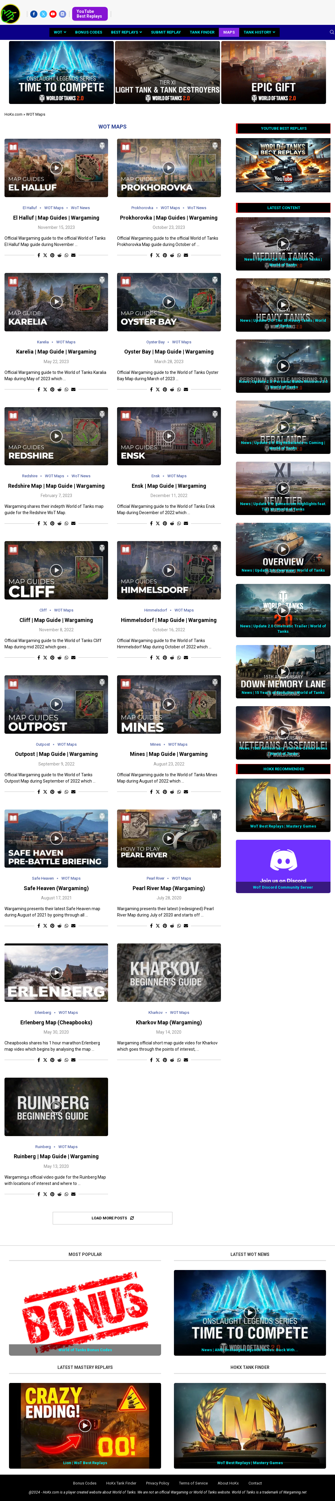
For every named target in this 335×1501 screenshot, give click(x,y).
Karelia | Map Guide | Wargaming (56, 351)
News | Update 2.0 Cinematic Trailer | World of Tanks (283, 629)
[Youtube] (53, 14)
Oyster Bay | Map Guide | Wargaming (169, 351)
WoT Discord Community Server (283, 887)
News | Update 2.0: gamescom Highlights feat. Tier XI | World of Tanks (283, 506)
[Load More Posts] (112, 1218)
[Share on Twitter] (45, 255)
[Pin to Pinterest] (52, 255)
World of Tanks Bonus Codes (85, 1350)
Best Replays (124, 32)
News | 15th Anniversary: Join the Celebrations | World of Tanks (283, 751)
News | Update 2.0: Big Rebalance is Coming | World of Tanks (283, 445)
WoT (58, 32)
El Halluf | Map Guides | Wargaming (56, 218)
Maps (229, 32)
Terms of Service (193, 1483)
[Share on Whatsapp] (66, 255)
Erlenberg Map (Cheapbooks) (56, 1022)
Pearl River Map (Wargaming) (169, 888)
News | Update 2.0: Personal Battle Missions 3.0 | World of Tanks (283, 384)
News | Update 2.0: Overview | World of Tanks (283, 570)
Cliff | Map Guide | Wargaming (56, 620)
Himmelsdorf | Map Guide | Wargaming (169, 620)
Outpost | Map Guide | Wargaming (56, 754)
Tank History (257, 32)
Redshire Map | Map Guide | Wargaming (56, 486)
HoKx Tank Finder (121, 1483)
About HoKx (228, 1483)
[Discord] (62, 14)
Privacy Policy (157, 1483)
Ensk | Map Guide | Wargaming (169, 486)
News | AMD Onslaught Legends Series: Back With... (249, 1350)
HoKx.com (13, 114)
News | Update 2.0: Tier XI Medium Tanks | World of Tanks (283, 262)
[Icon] (56, 168)
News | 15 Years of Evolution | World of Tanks (283, 692)
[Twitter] (43, 14)
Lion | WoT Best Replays (85, 1463)
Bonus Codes (88, 32)
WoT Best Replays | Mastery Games (283, 826)
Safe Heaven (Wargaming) (56, 888)
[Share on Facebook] (38, 255)
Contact (255, 1483)
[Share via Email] (73, 255)
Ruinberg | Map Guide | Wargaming (56, 1156)
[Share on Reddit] (59, 255)
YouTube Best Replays (89, 14)
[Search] (332, 32)
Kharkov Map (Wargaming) (169, 1022)
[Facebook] (33, 14)
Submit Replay (166, 32)
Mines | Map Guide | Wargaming (169, 754)
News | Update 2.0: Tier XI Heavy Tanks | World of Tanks (283, 323)
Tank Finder (202, 32)
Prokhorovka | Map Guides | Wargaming (169, 218)
